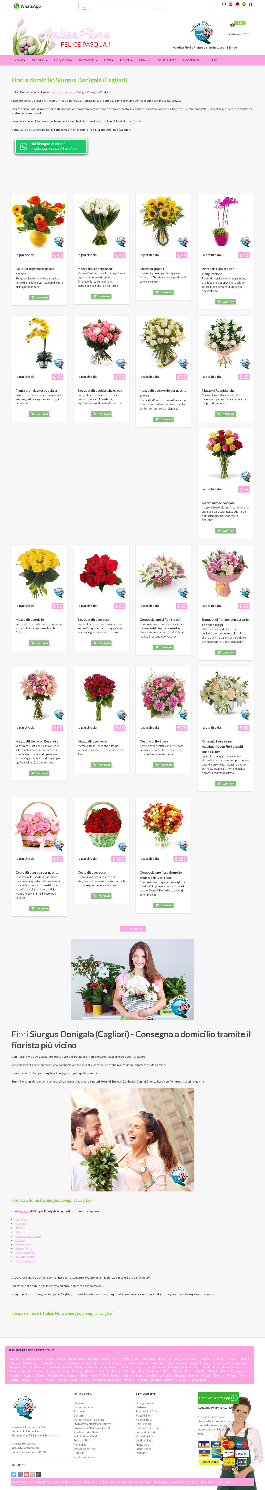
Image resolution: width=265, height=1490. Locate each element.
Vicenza (155, 1379)
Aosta (61, 1359)
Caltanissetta (75, 1363)
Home (20, 60)
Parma (178, 1371)
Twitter (13, 1474)
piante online (24, 1244)
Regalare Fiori (81, 1440)
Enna (170, 1363)
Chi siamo (79, 1403)
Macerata (159, 1367)
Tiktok (38, 1474)
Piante (126, 60)
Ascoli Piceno (76, 1359)
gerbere (21, 1223)
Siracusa (180, 1375)
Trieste (49, 1379)
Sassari (193, 1375)
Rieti (83, 1375)
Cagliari (15, 1363)
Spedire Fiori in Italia (85, 1432)
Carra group (142, 1482)
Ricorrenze (192, 60)
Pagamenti (79, 1411)
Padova (104, 1371)
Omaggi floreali (145, 1403)
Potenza (236, 1371)
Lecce (103, 1367)
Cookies (192, 1482)
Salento (53, 1435)
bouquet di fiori (25, 1256)
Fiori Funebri (143, 1423)
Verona (168, 1379)
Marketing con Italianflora (89, 1419)
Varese (84, 1379)
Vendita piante (144, 1440)
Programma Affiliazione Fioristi (92, 1428)
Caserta (47, 1363)
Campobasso (31, 1363)
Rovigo (115, 1375)
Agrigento (16, 1359)
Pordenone (154, 1371)
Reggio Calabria (34, 1375)
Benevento (188, 1359)
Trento (243, 1375)
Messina (173, 1367)
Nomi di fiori (80, 1444)
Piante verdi (143, 1444)
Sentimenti (87, 60)
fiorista (24, 1211)
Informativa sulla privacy (169, 1482)
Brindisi (217, 1359)
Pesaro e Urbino (195, 1371)
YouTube (26, 1474)
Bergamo (149, 1359)
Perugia (130, 1371)
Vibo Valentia (197, 1379)
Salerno (128, 1375)
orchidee (21, 1219)
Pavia (224, 1371)
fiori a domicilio (63, 92)
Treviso (62, 1379)
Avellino (127, 1359)
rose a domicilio (25, 1252)
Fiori (108, 60)
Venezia (142, 1379)
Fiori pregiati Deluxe (148, 1411)
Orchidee (141, 1453)
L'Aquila (93, 1359)
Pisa (141, 1371)
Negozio (39, 60)
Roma (93, 1375)
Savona (205, 1375)
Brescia (231, 1359)
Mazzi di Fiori (144, 1415)
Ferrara (181, 1363)
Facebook (20, 1474)
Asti (116, 1359)
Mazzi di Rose (144, 1419)
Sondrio (151, 1375)
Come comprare (83, 1407)
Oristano (63, 1371)
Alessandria (34, 1359)
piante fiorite (24, 1248)
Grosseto (41, 1367)
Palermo (77, 1371)
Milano (186, 1367)
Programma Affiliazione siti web (92, 1423)
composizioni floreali (29, 1236)
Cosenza (129, 1363)
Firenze (205, 1363)
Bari (137, 1359)
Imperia (55, 1367)
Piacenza (91, 1371)
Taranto (218, 1375)
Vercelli (129, 1379)
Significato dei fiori (84, 1457)
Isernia (67, 1367)
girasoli (20, 1227)
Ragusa (72, 1375)
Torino (14, 1379)
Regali (145, 60)
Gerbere (141, 1407)
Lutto (212, 60)
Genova (15, 1367)
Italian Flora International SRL (101, 1482)
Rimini (104, 1375)
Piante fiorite (143, 1448)
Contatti (78, 1415)
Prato (167, 1371)
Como (102, 1363)
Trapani (26, 1379)
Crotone (80, 1367)
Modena (213, 1367)
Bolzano (243, 1359)
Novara (38, 1371)
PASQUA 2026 (63, 60)
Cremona (115, 1363)
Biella (161, 1359)
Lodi (126, 1367)
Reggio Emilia (56, 1375)
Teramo (231, 1375)
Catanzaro (157, 1363)
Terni (37, 1379)
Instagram (32, 1474)
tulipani (20, 1240)
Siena (139, 1375)
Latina (135, 1367)
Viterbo (181, 1379)
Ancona (49, 1359)
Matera (14, 1371)
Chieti (59, 1363)
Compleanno (166, 60)
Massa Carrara (231, 1367)
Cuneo (91, 1363)
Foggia (193, 1363)
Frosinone (239, 1363)
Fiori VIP (78, 1453)
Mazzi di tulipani (145, 1436)
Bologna (204, 1359)
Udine (73, 1379)
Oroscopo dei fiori (84, 1448)
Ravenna (15, 1375)
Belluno (173, 1359)
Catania (143, 1363)
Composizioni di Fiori (148, 1428)
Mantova (199, 1367)
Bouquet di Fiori (145, 1432)
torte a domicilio (26, 1261)
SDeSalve (224, 1482)
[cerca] (121, 8)
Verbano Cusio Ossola (106, 1379)
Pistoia (213, 1371)
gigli (18, 1232)
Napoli (26, 1371)
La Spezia (165, 1375)
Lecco (93, 1367)
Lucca (146, 1367)
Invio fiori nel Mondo (86, 1436)
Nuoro (50, 1371)
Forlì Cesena (221, 1363)
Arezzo (105, 1359)
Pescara (117, 1371)
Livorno (115, 1367)
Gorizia (27, 1367)
